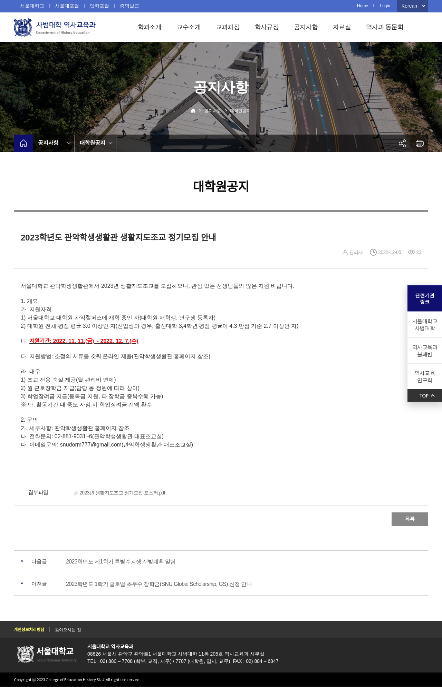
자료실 (342, 26)
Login (385, 5)
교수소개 (189, 26)
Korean (409, 6)
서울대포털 (67, 6)
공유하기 (402, 143)
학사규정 (267, 26)
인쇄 (419, 143)
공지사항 (306, 26)
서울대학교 (32, 6)
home (23, 143)
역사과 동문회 (384, 26)
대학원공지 (240, 110)
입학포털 (99, 6)
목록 (410, 519)
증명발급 (129, 6)
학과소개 (150, 26)
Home (362, 5)
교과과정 (228, 26)
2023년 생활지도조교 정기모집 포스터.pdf (122, 492)
